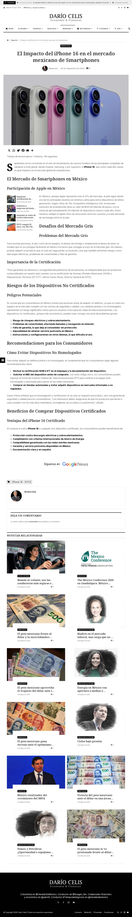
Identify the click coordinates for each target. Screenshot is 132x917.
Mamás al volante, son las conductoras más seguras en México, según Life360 (35, 581)
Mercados (22, 629)
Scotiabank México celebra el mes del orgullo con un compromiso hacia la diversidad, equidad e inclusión (63, 3)
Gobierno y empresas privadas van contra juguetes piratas (25, 207)
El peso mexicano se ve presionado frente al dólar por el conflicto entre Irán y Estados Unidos (95, 850)
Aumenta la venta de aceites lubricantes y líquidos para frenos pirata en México (26, 216)
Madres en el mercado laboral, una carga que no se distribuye (95, 635)
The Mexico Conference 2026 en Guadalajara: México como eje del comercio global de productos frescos (95, 581)
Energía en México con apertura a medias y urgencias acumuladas (92, 689)
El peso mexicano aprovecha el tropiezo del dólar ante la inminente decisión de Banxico (35, 689)
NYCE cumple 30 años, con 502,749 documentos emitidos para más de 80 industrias (25, 225)
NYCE (28, 482)
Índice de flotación (86, 629)
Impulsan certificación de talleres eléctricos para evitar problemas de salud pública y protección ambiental (26, 198)
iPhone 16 (17, 482)
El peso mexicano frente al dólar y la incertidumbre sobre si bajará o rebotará (34, 635)
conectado (33, 522)
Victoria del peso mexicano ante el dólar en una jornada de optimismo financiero (95, 796)
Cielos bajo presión (89, 741)
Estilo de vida (23, 576)
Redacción (30, 491)
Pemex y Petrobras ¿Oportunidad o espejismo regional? (34, 850)
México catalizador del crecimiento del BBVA (32, 796)
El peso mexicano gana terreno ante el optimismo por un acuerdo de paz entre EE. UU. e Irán (35, 743)
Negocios (14, 40)
